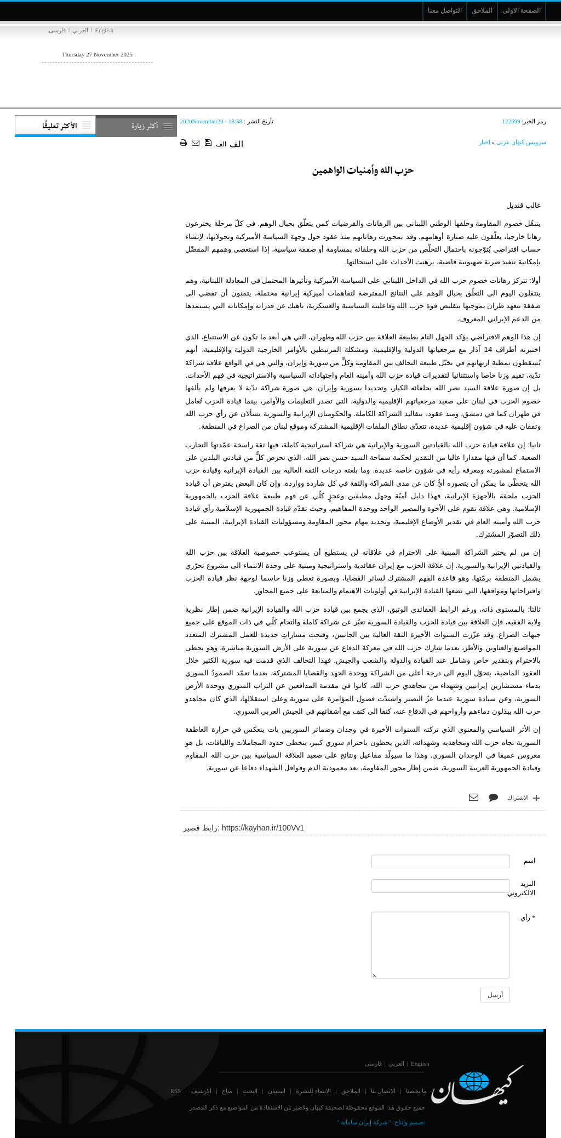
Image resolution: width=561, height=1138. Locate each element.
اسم (529, 860)
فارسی (57, 30)
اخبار (484, 142)
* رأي (527, 917)
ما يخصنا (416, 1091)
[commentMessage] (441, 945)
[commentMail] (441, 886)
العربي (80, 30)
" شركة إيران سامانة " (364, 1122)
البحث (250, 1091)
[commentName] (441, 861)
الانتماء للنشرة (313, 1091)
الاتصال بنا (383, 1091)
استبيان (276, 1091)
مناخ (227, 1091)
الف (221, 144)
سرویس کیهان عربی (521, 142)
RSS (175, 1091)
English (104, 30)
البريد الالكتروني (521, 888)
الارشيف (201, 1091)
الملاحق (350, 1091)
